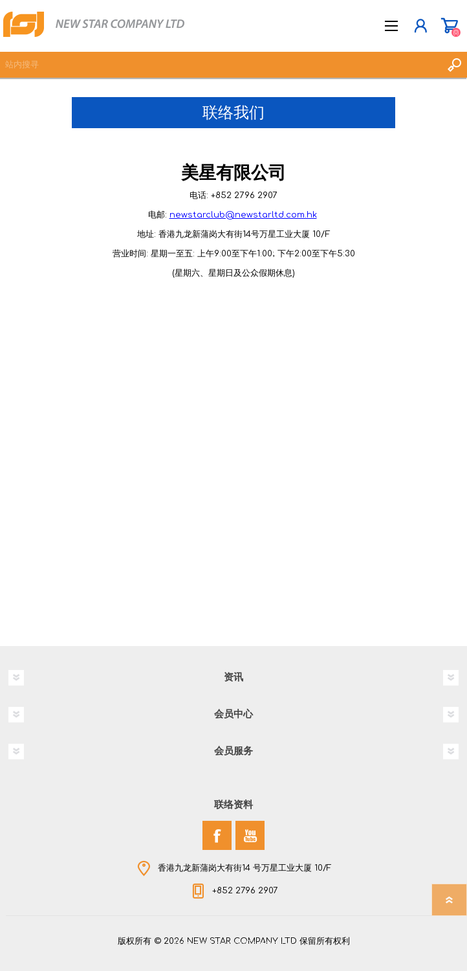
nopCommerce (260, 943)
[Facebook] (217, 835)
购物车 (449, 26)
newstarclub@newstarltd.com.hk (243, 214)
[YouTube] (250, 835)
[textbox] (220, 65)
